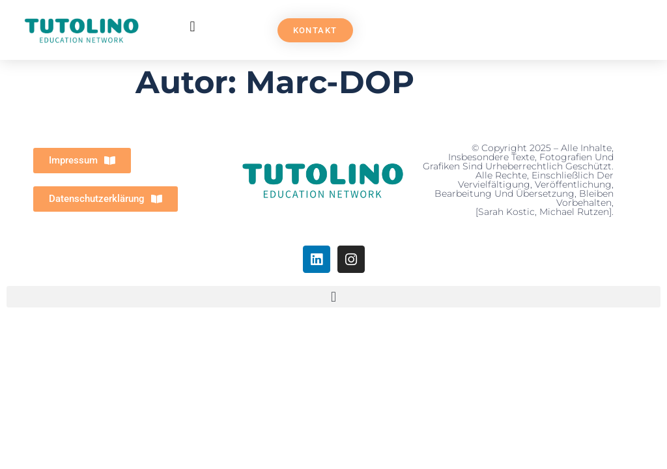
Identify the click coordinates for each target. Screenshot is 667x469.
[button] (192, 27)
